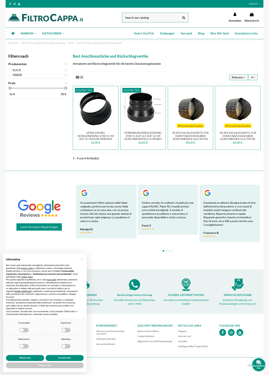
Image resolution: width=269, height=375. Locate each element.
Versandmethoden (105, 344)
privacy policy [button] (27, 268)
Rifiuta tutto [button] (25, 358)
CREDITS (251, 365)
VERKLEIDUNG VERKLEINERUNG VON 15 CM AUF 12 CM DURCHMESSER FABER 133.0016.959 (96, 137)
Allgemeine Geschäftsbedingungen (155, 341)
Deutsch (255, 3)
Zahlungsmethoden (106, 339)
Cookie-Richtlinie (145, 336)
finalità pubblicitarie (23, 291)
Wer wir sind (184, 336)
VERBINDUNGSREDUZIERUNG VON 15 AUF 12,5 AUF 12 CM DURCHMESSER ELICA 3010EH (143, 136)
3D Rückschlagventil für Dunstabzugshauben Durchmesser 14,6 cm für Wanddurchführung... (190, 137)
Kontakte (182, 341)
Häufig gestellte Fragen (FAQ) (193, 346)
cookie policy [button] (27, 277)
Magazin (182, 331)
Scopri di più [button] (45, 365)
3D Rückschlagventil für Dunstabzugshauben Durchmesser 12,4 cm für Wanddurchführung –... (238, 137)
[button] (28, 33)
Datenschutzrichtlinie (148, 331)
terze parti (51, 279)
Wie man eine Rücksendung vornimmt (110, 332)
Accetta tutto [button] (64, 358)
